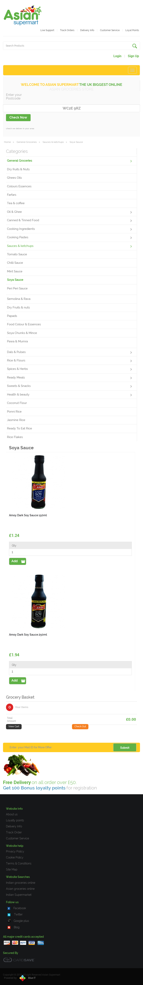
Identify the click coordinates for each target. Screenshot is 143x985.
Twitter (18, 914)
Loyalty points (15, 820)
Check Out (80, 726)
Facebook (19, 908)
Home (7, 142)
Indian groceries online (20, 882)
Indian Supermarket (18, 894)
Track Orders (67, 30)
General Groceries (27, 142)
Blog (17, 927)
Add (14, 561)
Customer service (110, 30)
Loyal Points (132, 30)
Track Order (14, 832)
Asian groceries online (20, 888)
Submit (124, 747)
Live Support (47, 30)
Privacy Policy (15, 851)
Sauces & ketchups (53, 142)
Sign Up (133, 56)
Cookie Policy (14, 857)
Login (117, 56)
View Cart (13, 726)
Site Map (11, 869)
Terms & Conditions (18, 863)
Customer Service (17, 838)
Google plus (21, 920)
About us (12, 814)
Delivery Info (87, 30)
